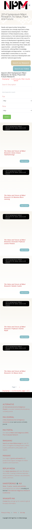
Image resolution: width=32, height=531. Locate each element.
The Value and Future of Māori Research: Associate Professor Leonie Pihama (15, 242)
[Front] (12, 5)
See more (24, 161)
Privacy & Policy (5, 512)
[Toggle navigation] (29, 5)
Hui (20, 483)
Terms (15, 512)
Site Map (22, 512)
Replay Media (9, 468)
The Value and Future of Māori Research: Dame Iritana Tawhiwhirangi (15, 153)
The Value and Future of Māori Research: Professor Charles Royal (15, 328)
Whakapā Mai (9, 498)
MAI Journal (8, 417)
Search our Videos (22, 68)
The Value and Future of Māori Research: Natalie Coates (15, 285)
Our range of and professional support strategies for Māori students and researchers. (15, 460)
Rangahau (7, 440)
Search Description (9, 84)
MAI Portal (8, 430)
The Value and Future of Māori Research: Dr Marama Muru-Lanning (15, 197)
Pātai (4, 106)
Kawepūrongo (9, 483)
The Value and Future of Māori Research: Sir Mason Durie (15, 372)
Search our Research (21, 63)
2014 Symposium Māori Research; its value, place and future (16, 127)
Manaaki (7, 455)
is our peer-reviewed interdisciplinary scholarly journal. (16, 409)
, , (8, 486)
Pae (3, 96)
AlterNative (8, 404)
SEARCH (6, 117)
